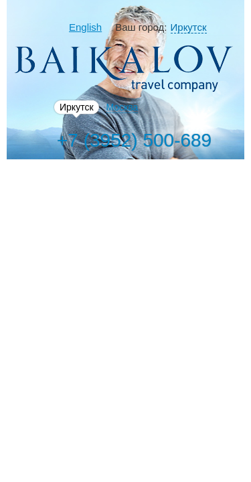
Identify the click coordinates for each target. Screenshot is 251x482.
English (85, 27)
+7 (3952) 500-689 (134, 140)
